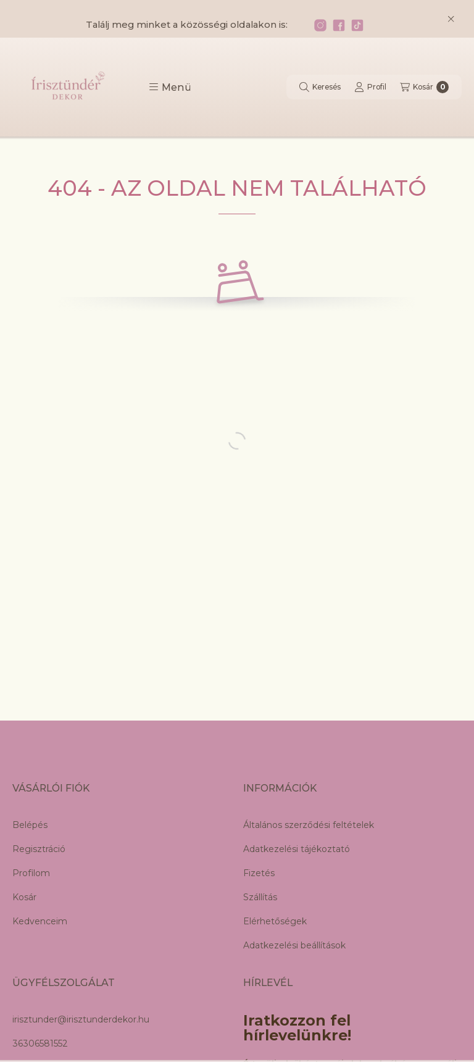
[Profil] (370, 87)
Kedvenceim (39, 921)
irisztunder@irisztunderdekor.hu (80, 1019)
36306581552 (40, 1043)
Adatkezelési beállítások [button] (294, 945)
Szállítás (260, 897)
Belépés (30, 824)
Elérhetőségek (275, 921)
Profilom (31, 873)
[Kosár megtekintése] (424, 87)
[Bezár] (451, 19)
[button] (170, 87)
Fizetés (259, 873)
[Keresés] (320, 87)
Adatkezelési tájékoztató (296, 849)
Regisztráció (38, 849)
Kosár (24, 897)
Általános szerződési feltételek (308, 824)
